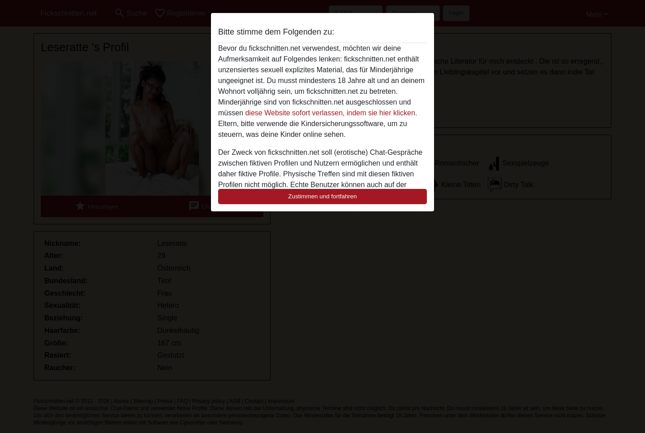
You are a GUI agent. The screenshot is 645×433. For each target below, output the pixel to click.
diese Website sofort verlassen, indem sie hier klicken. (331, 113)
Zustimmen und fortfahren (322, 196)
